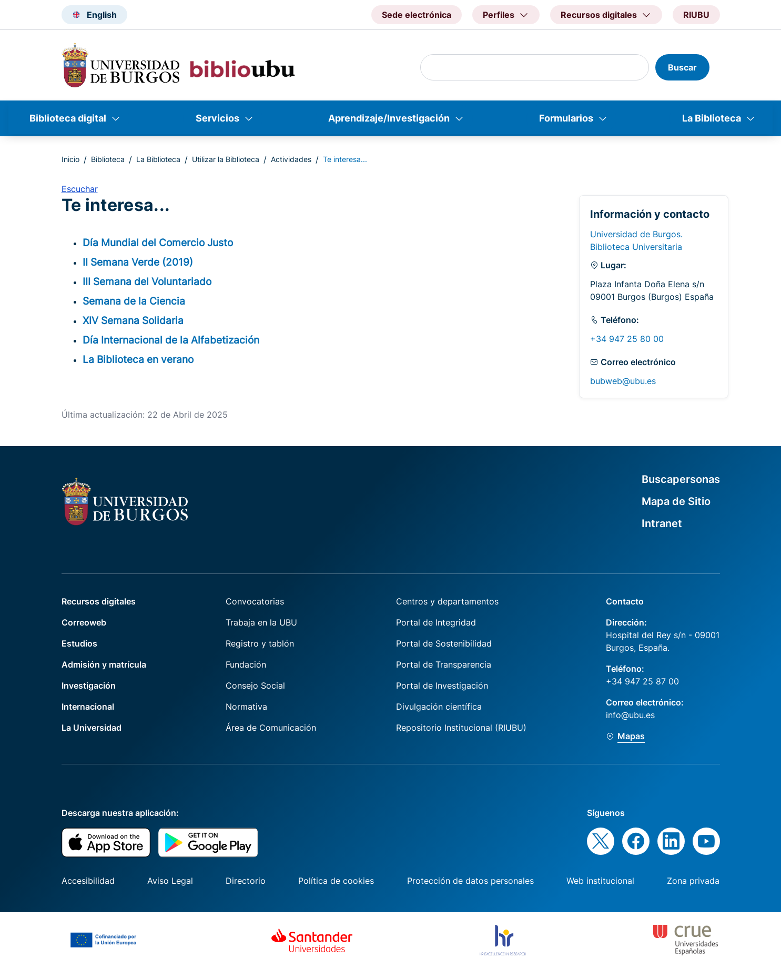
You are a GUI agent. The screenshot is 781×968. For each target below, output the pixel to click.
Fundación (246, 664)
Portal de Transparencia (443, 664)
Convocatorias (255, 601)
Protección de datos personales (470, 880)
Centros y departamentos (447, 601)
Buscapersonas (681, 479)
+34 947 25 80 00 (627, 339)
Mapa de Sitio (676, 501)
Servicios (217, 118)
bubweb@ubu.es (623, 381)
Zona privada (693, 880)
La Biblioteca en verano (138, 359)
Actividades (291, 159)
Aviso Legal (170, 880)
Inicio (70, 159)
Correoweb (84, 622)
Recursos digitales (99, 601)
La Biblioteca (711, 118)
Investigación (89, 685)
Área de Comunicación (271, 727)
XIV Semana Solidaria (133, 320)
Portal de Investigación (442, 685)
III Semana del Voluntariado (147, 281)
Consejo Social (255, 685)
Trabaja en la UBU (261, 622)
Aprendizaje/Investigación (389, 118)
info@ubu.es (630, 715)
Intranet (662, 523)
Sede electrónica (416, 14)
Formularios (566, 118)
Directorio (246, 880)
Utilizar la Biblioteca (225, 159)
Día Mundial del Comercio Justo (158, 242)
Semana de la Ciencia (134, 301)
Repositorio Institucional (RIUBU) (461, 727)
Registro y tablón (260, 643)
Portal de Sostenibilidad (444, 643)
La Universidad (91, 727)
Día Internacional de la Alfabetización (171, 340)
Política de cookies (336, 880)
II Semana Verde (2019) (138, 262)
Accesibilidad (88, 880)
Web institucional (600, 880)
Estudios (79, 643)
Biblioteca (108, 159)
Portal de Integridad (436, 622)
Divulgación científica (439, 706)
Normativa (246, 706)
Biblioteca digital (67, 118)
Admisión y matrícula (104, 664)
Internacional (88, 706)
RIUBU (696, 14)
